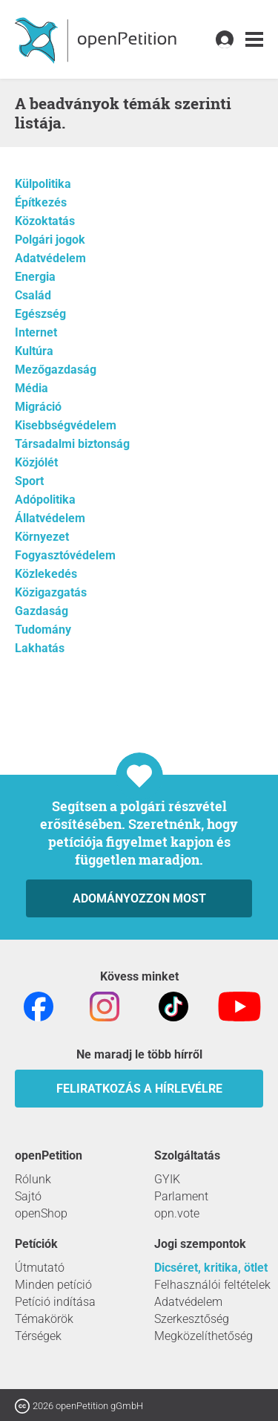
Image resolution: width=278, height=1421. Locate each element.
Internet (36, 332)
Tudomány (43, 629)
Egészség (40, 314)
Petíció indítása (55, 1302)
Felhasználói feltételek (212, 1285)
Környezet (42, 537)
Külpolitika (43, 184)
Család (33, 295)
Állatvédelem (50, 518)
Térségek (38, 1336)
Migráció (38, 407)
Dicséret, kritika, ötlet (211, 1268)
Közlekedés (46, 574)
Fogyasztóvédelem (65, 555)
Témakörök (44, 1319)
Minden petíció (53, 1285)
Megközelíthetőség (203, 1336)
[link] (254, 39)
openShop (41, 1213)
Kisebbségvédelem (65, 425)
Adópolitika (45, 499)
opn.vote (176, 1213)
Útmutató (39, 1268)
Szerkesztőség (191, 1319)
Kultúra (34, 351)
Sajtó (28, 1196)
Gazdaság (41, 611)
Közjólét (36, 462)
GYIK (167, 1179)
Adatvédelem (50, 258)
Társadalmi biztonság (72, 444)
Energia (35, 277)
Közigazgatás (51, 592)
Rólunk (33, 1179)
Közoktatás (45, 221)
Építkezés (41, 202)
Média (31, 388)
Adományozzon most (139, 898)
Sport (29, 481)
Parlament (181, 1196)
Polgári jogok (50, 240)
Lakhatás (39, 648)
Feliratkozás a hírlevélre (139, 1089)
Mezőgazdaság (55, 369)
